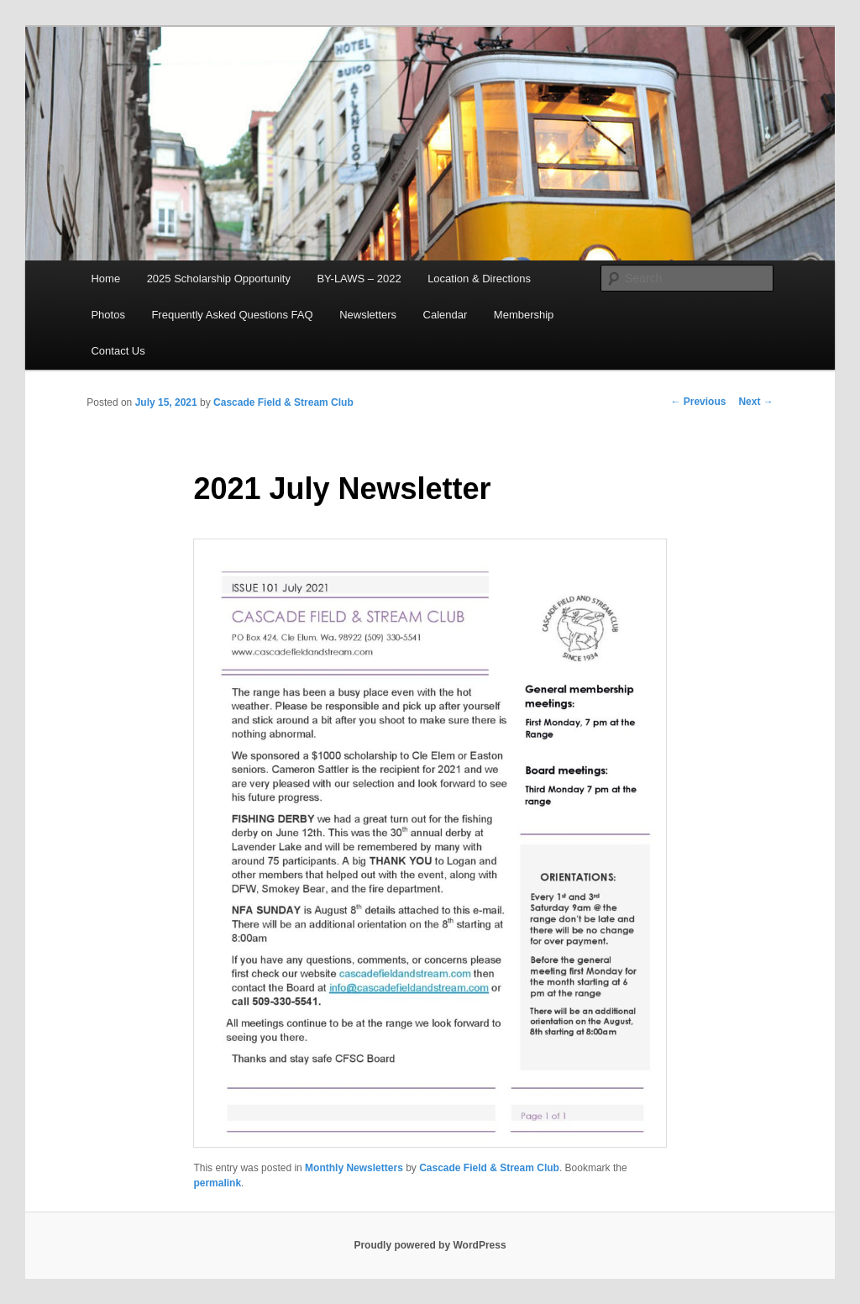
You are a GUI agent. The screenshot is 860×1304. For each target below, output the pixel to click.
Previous (698, 402)
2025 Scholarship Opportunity (219, 278)
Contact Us (117, 350)
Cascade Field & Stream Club (283, 402)
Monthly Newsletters (354, 1168)
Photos (107, 314)
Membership (524, 314)
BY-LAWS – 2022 (359, 278)
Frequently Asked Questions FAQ (231, 314)
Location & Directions (479, 278)
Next (755, 402)
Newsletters (367, 314)
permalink (217, 1183)
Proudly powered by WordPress (430, 1245)
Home (105, 278)
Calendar (445, 314)
